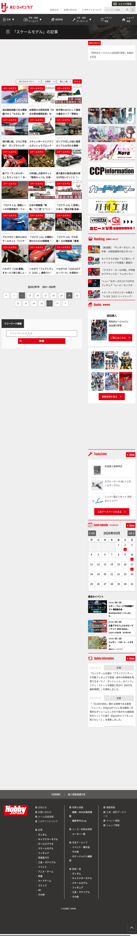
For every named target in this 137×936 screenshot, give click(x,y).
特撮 (40, 878)
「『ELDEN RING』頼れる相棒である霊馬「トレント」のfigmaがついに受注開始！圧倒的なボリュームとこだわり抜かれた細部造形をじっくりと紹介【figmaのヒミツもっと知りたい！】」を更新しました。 (112, 713)
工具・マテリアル (47, 864)
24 (34, 305)
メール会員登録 (46, 818)
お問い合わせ (70, 9)
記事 (119, 669)
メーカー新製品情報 (82, 831)
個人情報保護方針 (77, 796)
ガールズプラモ (46, 845)
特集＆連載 (77, 809)
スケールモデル (46, 850)
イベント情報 (112, 822)
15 (30, 297)
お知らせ (54, 9)
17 (46, 297)
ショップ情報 (112, 827)
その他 (41, 896)
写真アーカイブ (80, 844)
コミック (42, 887)
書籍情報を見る (109, 398)
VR (39, 891)
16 (38, 297)
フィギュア (43, 855)
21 (77, 297)
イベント (42, 868)
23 (26, 305)
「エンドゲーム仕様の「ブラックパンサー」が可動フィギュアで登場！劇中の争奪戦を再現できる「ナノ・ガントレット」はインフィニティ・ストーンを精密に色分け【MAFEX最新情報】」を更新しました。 (112, 683)
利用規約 (56, 796)
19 (61, 297)
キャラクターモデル (48, 841)
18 (53, 297)
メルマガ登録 (122, 4)
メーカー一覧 (78, 835)
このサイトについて (91, 9)
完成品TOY (43, 859)
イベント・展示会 (81, 849)
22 (18, 305)
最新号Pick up (79, 822)
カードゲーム (44, 882)
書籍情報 (110, 809)
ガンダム (42, 836)
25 (42, 305)
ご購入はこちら (118, 339)
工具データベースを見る (109, 513)
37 (57, 305)
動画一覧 (76, 870)
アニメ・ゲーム (46, 873)
